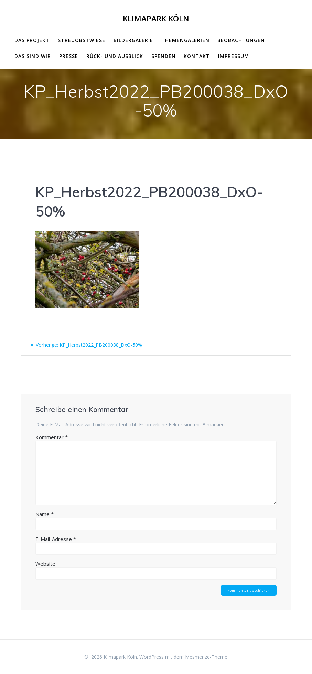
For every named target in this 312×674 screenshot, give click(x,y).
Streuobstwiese (81, 40)
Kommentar (51, 437)
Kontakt (197, 56)
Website (45, 563)
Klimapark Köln (156, 18)
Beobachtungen (241, 40)
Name (44, 514)
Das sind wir (32, 56)
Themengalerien (185, 40)
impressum (233, 56)
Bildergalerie (133, 40)
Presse (68, 56)
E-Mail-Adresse (55, 538)
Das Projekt (32, 40)
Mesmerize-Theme (206, 657)
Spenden (163, 56)
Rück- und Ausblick (114, 56)
